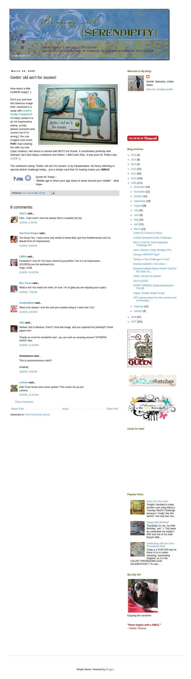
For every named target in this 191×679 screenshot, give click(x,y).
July (136, 210)
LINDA (22, 256)
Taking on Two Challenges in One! (151, 259)
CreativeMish (26, 302)
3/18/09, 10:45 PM (28, 272)
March (137, 229)
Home (65, 408)
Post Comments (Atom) (37, 414)
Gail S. (23, 213)
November (140, 191)
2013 (134, 164)
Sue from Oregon (29, 233)
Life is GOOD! (140, 281)
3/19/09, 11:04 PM (28, 345)
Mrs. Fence (25, 283)
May (136, 219)
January (138, 311)
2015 (134, 155)
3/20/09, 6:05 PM (28, 371)
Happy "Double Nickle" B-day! (149, 293)
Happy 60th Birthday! (158, 522)
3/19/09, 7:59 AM (28, 292)
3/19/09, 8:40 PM (28, 312)
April (136, 224)
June (137, 215)
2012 (134, 169)
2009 (134, 183)
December (140, 187)
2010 (134, 178)
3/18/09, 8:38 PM (28, 222)
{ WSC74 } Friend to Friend (147, 233)
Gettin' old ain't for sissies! (147, 276)
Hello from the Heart (157, 501)
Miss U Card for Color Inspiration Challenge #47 (150, 244)
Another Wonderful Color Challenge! (152, 237)
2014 (134, 159)
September (140, 201)
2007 (134, 321)
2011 (134, 173)
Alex (21, 322)
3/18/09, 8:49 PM (28, 245)
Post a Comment (24, 401)
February (139, 306)
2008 (134, 317)
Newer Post (17, 408)
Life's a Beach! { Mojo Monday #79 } (152, 250)
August (138, 205)
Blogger (110, 669)
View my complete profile (159, 89)
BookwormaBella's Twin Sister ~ (150, 264)
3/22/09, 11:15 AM (28, 394)
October (138, 196)
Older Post (112, 408)
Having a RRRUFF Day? (146, 254)
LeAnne (23, 382)
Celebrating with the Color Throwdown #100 (160, 545)
